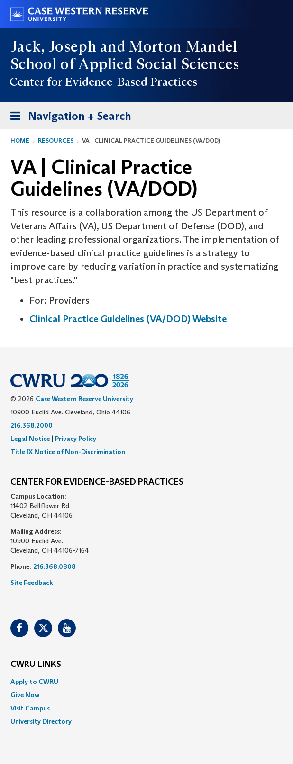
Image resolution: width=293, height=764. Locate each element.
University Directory (41, 721)
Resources (55, 140)
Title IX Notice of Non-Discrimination (67, 452)
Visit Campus (30, 708)
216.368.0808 (54, 566)
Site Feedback (31, 582)
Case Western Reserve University (84, 399)
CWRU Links (35, 664)
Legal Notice (30, 438)
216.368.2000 (31, 425)
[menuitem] (146, 681)
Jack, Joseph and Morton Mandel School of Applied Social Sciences (125, 55)
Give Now (24, 695)
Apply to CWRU (34, 681)
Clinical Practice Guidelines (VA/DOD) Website (128, 318)
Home (19, 140)
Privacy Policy (75, 438)
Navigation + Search (67, 117)
